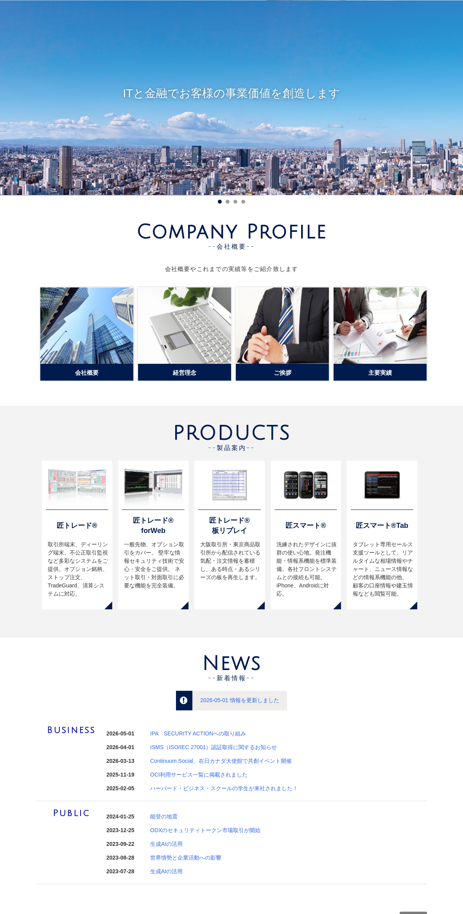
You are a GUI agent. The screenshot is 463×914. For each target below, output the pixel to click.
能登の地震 (164, 816)
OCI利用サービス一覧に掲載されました (199, 774)
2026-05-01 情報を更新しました (239, 700)
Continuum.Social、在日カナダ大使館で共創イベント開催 (221, 761)
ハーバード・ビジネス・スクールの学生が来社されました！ (224, 788)
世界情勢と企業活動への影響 (185, 857)
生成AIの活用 (166, 844)
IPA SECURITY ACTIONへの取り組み (198, 733)
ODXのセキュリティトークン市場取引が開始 (205, 830)
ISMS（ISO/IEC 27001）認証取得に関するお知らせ (213, 747)
